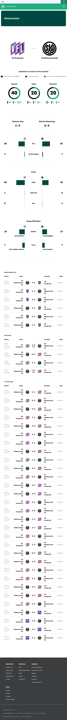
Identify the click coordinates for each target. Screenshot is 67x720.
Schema (60, 282)
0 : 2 (33, 354)
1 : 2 (33, 346)
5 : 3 (33, 587)
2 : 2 (33, 502)
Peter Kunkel (48, 249)
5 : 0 (33, 409)
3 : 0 (33, 511)
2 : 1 (33, 291)
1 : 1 (33, 325)
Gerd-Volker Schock (16, 249)
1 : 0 (33, 561)
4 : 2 (33, 595)
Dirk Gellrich (19, 236)
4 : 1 (33, 629)
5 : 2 (33, 604)
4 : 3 (33, 485)
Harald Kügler (48, 236)
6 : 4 (33, 477)
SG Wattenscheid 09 (18, 283)
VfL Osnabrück (47, 282)
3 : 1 (33, 578)
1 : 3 (33, 417)
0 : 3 (33, 400)
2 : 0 (33, 300)
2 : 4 (33, 468)
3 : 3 (33, 283)
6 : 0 (33, 553)
